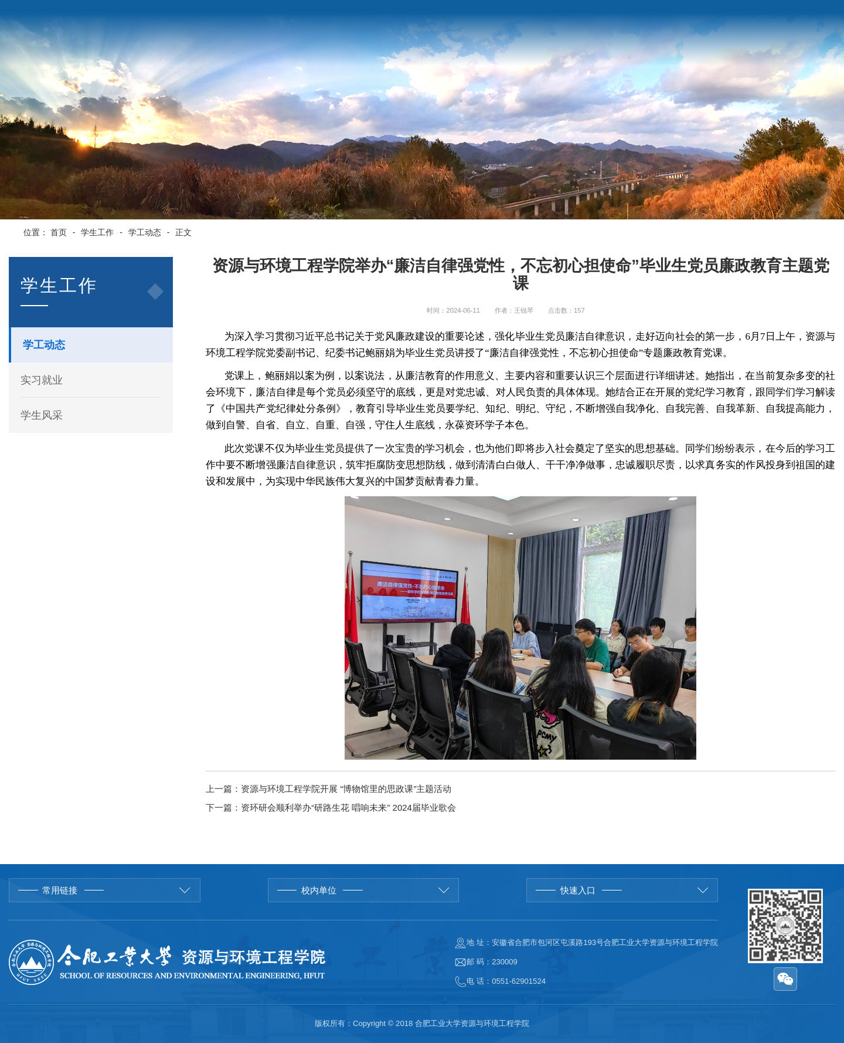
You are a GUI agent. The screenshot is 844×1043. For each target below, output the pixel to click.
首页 (58, 232)
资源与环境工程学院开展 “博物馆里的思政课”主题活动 (346, 789)
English (707, 16)
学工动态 (144, 232)
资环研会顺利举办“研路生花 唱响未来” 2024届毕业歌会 (348, 807)
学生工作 (97, 232)
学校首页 (662, 16)
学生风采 (42, 415)
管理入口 (799, 16)
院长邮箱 (751, 16)
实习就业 (42, 380)
